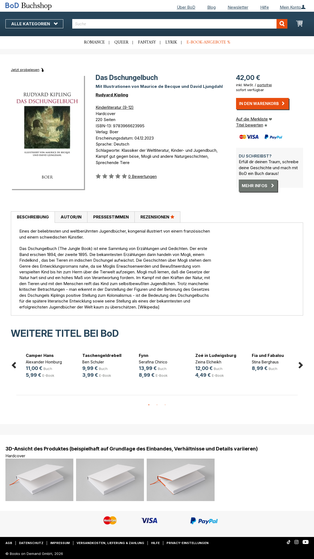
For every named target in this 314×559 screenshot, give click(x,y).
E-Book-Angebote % (208, 42)
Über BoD (186, 7)
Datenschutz (31, 543)
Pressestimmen (111, 217)
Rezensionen (157, 217)
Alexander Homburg (44, 362)
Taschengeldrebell (101, 355)
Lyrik (171, 42)
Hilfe (264, 7)
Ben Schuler (93, 362)
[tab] (33, 217)
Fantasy (147, 42)
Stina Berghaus (265, 362)
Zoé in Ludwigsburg (215, 355)
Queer (121, 42)
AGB (8, 543)
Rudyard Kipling (112, 94)
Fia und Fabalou (268, 355)
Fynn (143, 355)
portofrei (264, 85)
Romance (94, 42)
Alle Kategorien (34, 23)
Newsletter (238, 7)
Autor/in (71, 217)
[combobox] (179, 24)
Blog (211, 7)
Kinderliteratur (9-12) (115, 107)
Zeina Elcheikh (208, 362)
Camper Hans (40, 355)
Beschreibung (33, 217)
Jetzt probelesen (25, 69)
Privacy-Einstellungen (188, 543)
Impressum (60, 543)
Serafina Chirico (153, 362)
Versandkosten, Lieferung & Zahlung (110, 543)
